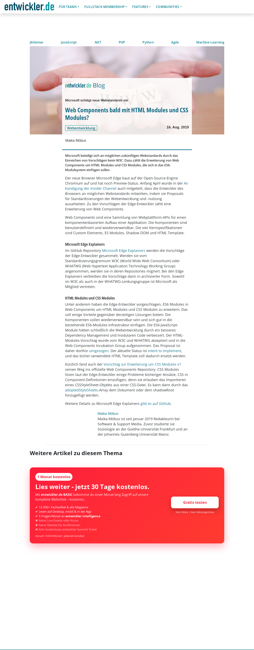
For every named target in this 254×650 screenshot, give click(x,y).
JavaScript (69, 42)
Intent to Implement (164, 350)
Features (140, 7)
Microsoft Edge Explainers (123, 250)
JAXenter (37, 42)
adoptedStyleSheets (81, 390)
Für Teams (68, 7)
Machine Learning (210, 42)
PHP (122, 42)
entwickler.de (29, 7)
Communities (167, 7)
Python (148, 42)
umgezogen (99, 350)
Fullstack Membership (104, 7)
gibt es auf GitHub (155, 403)
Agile (175, 42)
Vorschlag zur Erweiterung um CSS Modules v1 (142, 364)
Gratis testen (195, 502)
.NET (97, 42)
